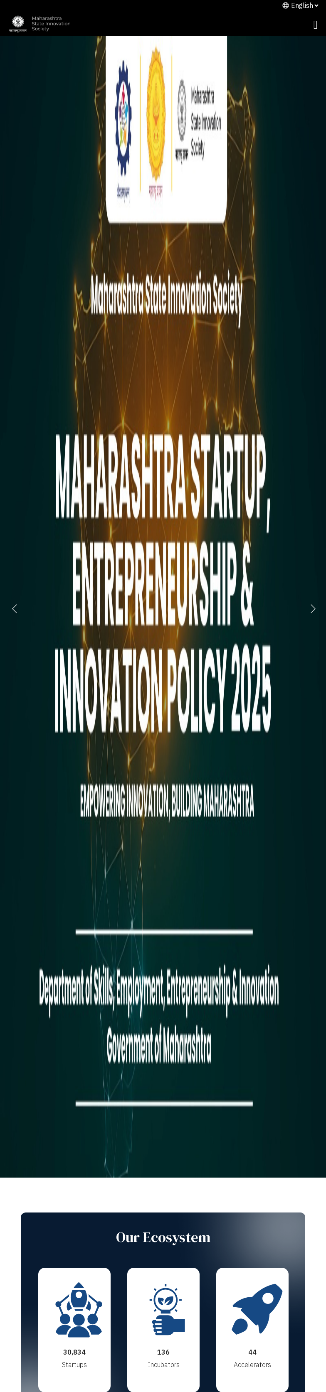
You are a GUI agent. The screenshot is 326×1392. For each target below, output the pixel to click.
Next (311, 608)
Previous (14, 608)
